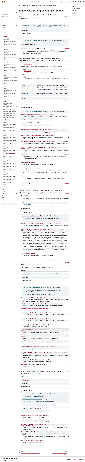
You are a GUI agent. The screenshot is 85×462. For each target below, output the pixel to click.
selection (4, 189)
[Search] (66, 2)
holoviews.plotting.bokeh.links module (10, 65)
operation (4, 31)
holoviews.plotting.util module (8, 117)
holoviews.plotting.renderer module (10, 115)
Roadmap (3, 197)
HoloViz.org (4, 203)
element (3, 27)
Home (26, 1)
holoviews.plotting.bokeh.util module (9, 101)
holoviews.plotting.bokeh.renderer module (10, 78)
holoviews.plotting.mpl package (7, 104)
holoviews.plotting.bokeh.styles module (10, 91)
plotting (4, 33)
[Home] (19, 5)
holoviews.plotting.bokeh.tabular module (10, 94)
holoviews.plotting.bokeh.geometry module (10, 52)
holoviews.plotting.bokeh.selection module (10, 84)
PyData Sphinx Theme (76, 459)
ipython (3, 29)
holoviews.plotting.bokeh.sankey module (10, 81)
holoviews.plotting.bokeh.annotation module (10, 39)
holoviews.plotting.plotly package (7, 107)
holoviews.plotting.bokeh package (8, 35)
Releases (3, 18)
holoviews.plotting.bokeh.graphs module (10, 55)
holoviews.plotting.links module (9, 109)
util (3, 193)
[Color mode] (73, 2)
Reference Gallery (49, 1)
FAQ (2, 195)
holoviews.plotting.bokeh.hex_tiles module (10, 62)
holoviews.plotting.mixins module (9, 111)
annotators (4, 21)
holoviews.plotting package (36, 5)
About (3, 199)
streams (3, 191)
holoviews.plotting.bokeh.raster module (10, 75)
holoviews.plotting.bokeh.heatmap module (10, 58)
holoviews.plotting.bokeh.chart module (10, 45)
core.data (4, 25)
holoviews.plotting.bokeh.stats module (10, 88)
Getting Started (32, 1)
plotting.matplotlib (5, 186)
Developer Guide (5, 16)
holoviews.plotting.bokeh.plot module (10, 71)
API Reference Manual (26, 5)
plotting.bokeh (5, 119)
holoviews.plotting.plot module (9, 113)
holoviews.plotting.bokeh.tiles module (9, 97)
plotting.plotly (4, 187)
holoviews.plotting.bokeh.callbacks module (10, 42)
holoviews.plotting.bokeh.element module (10, 48)
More (55, 1)
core (3, 23)
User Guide (38, 1)
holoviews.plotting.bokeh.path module (10, 68)
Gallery (43, 1)
